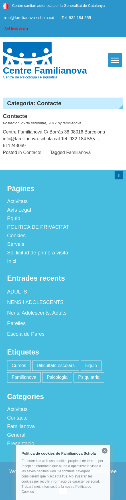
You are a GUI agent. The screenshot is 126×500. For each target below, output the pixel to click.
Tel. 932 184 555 (76, 17)
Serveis (15, 244)
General (16, 435)
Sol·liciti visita (16, 29)
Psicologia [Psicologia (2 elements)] (56, 377)
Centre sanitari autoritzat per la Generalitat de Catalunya (58, 5)
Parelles (16, 323)
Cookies (16, 235)
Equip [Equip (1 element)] (91, 365)
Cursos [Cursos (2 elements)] (18, 365)
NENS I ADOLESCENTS (35, 302)
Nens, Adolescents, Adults (36, 313)
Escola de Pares (25, 334)
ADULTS (17, 292)
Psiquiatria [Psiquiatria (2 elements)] (88, 377)
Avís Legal (19, 210)
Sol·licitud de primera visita (37, 253)
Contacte (15, 116)
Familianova (78, 152)
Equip (13, 218)
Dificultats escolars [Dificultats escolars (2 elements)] (55, 365)
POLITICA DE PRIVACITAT (38, 227)
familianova (72, 123)
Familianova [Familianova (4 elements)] (23, 377)
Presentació (20, 443)
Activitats (17, 201)
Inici (11, 261)
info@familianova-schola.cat (29, 17)
